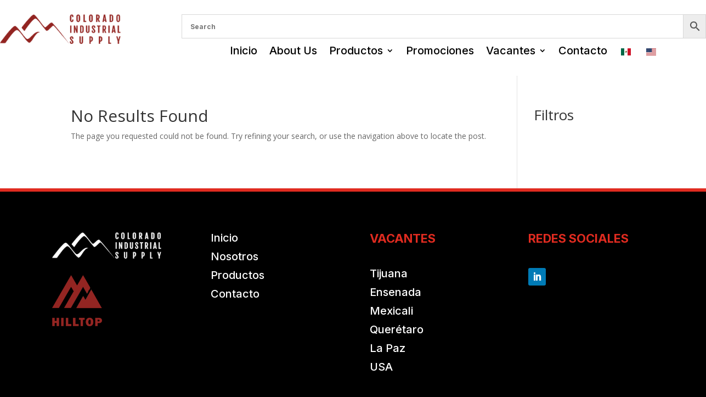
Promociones (440, 50)
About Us (293, 50)
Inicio (243, 50)
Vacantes (510, 50)
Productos (356, 50)
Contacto (582, 50)
